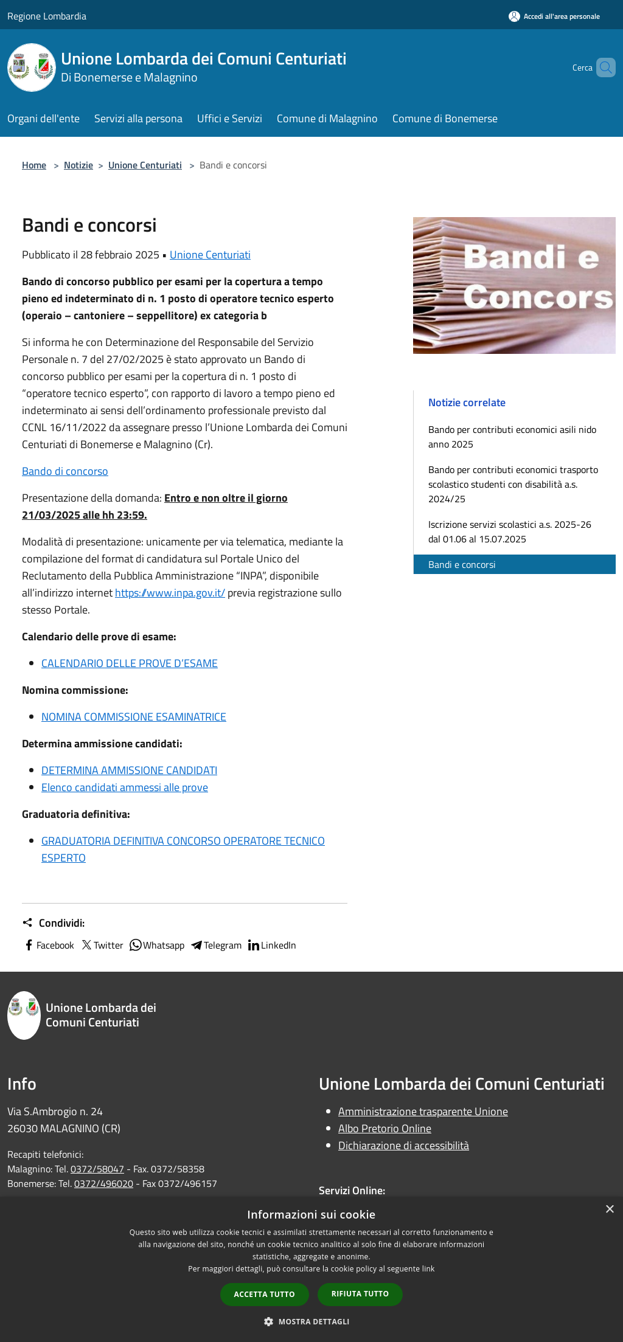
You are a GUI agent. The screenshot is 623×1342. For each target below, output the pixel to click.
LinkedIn (271, 945)
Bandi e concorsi (462, 564)
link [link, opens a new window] (428, 1269)
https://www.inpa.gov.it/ (170, 592)
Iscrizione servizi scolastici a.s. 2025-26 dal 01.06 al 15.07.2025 (509, 531)
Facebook (48, 945)
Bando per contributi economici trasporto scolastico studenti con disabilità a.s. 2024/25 (513, 484)
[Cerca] (601, 67)
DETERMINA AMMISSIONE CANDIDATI (129, 770)
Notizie (78, 164)
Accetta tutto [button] (264, 1294)
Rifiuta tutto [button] (360, 1293)
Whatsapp (156, 945)
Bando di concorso (65, 471)
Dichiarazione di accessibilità (403, 1145)
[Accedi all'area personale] (554, 16)
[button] (311, 1321)
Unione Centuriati (145, 164)
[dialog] (311, 1269)
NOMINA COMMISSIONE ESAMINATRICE (133, 716)
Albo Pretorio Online (384, 1128)
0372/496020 (103, 1183)
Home (34, 164)
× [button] (609, 1209)
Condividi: (53, 923)
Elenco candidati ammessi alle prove (124, 787)
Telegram (215, 945)
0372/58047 (97, 1168)
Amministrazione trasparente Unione (423, 1111)
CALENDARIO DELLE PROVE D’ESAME (129, 663)
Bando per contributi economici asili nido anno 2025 (512, 436)
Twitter (101, 945)
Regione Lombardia (46, 16)
